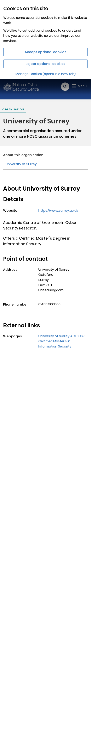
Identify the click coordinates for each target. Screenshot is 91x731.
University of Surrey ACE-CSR (61, 336)
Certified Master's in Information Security (54, 344)
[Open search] (65, 86)
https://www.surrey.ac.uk (58, 210)
